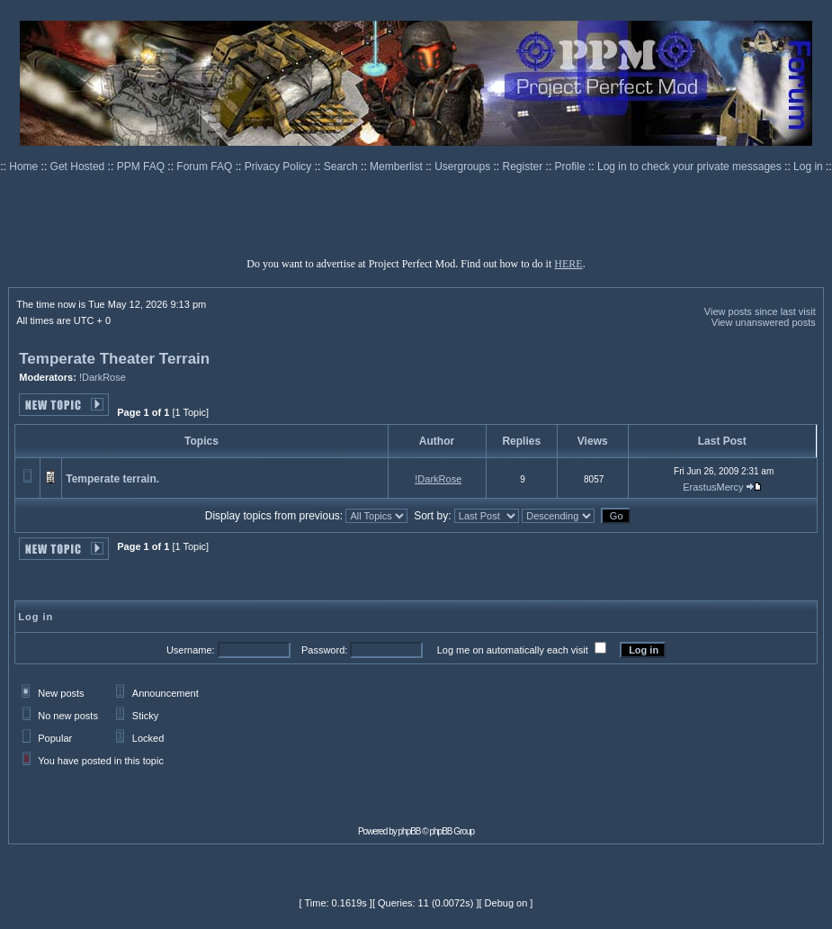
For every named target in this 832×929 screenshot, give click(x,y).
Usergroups (463, 166)
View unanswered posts (763, 322)
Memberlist (397, 166)
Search (342, 166)
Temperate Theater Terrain (114, 358)
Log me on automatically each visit (512, 650)
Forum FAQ (205, 166)
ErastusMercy (713, 487)
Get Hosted (79, 166)
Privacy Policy (280, 166)
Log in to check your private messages (690, 166)
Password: (324, 650)
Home (24, 166)
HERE (568, 263)
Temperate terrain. (112, 479)
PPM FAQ (142, 166)
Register (524, 166)
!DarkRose (102, 377)
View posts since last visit (760, 311)
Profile (571, 166)
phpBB (409, 831)
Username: (190, 650)
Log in (808, 166)
